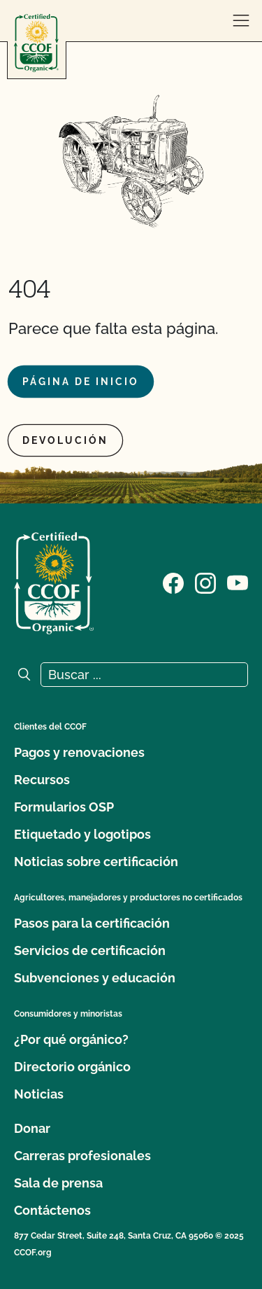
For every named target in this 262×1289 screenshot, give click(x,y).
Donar (32, 1128)
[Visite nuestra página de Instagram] (205, 581)
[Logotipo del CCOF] (36, 43)
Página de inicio (80, 381)
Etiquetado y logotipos (82, 834)
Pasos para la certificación (92, 923)
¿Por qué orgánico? (71, 1039)
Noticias (39, 1094)
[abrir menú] (241, 21)
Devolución (65, 440)
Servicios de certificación (90, 950)
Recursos (42, 779)
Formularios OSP (64, 807)
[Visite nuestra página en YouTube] (237, 581)
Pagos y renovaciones (79, 752)
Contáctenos (52, 1210)
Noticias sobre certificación (96, 861)
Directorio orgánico (72, 1066)
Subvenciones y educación (94, 977)
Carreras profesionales (82, 1155)
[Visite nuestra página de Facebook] (173, 581)
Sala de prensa (58, 1183)
